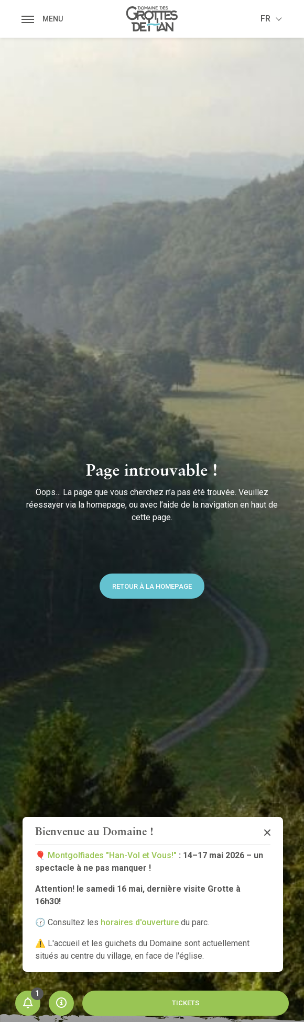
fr (265, 19)
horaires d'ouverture (140, 922)
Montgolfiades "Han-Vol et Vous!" (112, 855)
